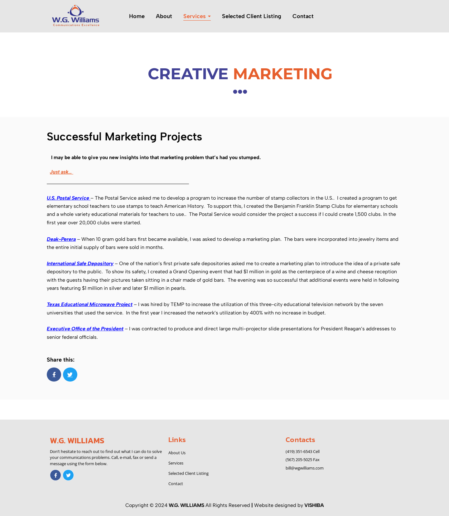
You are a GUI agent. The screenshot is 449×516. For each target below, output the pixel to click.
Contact (175, 483)
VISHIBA (314, 505)
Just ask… (61, 172)
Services (175, 463)
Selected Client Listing (188, 473)
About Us (177, 452)
